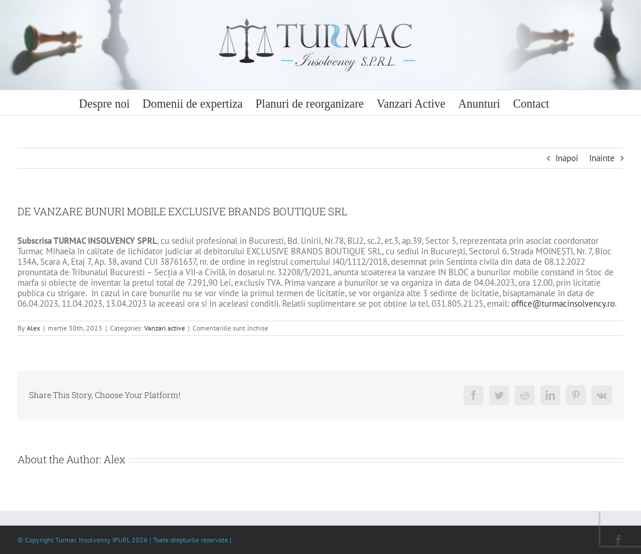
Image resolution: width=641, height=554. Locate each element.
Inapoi (566, 158)
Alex (33, 328)
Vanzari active (164, 328)
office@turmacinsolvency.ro (563, 303)
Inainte (602, 158)
